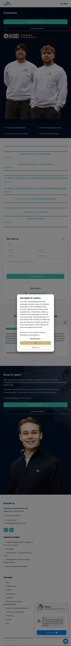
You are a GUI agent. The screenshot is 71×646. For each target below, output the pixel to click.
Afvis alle (35, 348)
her (38, 335)
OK (35, 343)
